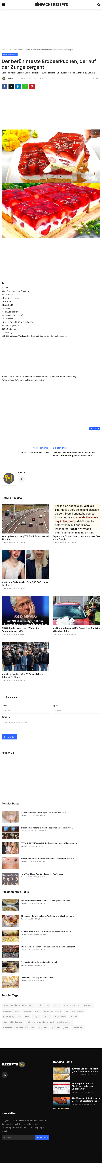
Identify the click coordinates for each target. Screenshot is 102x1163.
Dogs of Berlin (78, 1028)
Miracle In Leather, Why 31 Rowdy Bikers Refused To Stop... (22, 675)
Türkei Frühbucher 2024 (12, 1022)
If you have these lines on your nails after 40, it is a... (44, 812)
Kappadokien (60, 1016)
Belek (27, 1016)
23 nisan (73, 1016)
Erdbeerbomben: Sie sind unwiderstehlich (40, 962)
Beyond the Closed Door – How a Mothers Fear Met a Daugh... (76, 538)
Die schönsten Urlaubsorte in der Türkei (19, 1028)
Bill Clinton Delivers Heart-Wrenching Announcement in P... (20, 629)
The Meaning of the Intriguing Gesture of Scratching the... (86, 1099)
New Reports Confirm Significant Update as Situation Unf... (82, 1086)
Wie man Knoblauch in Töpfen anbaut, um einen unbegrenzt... (48, 947)
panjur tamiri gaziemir (74, 1011)
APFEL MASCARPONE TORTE (35, 452)
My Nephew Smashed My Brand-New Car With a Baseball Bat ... (76, 629)
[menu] (3, 5)
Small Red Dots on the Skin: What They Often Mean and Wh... (48, 858)
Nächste (94, 429)
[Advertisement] (51, 29)
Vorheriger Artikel (39, 448)
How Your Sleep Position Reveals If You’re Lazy (42, 874)
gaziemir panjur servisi (52, 1011)
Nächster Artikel (62, 448)
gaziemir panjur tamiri (12, 1016)
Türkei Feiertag (43, 1005)
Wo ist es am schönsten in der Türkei (77, 1005)
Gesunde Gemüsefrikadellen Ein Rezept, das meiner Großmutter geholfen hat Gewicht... (74, 454)
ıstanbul (47, 1016)
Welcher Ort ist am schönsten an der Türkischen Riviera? (49, 1022)
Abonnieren (42, 1137)
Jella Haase (43, 1028)
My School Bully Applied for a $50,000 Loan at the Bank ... (25, 583)
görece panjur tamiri (11, 1011)
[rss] (5, 1075)
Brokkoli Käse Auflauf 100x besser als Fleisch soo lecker (46, 931)
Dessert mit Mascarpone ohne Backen (38, 977)
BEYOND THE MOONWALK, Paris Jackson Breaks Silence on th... (49, 843)
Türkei (56, 1005)
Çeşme (36, 1016)
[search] (98, 5)
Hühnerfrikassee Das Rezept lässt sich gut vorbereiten (45, 900)
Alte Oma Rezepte (16, 49)
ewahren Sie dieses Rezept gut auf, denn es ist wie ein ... (86, 1070)
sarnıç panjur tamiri (31, 1011)
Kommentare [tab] (12, 697)
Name (4, 705)
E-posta (56, 705)
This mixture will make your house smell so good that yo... (47, 828)
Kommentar (7, 717)
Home (4, 49)
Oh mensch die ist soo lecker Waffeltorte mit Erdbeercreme (47, 916)
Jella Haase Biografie (60, 1028)
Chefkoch (22, 472)
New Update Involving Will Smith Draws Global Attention (25, 538)
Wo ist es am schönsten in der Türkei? (18, 1005)
